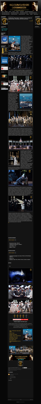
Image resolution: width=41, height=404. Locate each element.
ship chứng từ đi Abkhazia (13, 377)
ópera (13, 369)
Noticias (17, 11)
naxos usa (11, 369)
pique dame (15, 369)
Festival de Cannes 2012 (22, 14)
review (17, 369)
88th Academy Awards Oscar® (29, 11)
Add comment (10, 380)
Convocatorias (22, 11)
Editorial (31, 14)
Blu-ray (10, 11)
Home (2, 11)
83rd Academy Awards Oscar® (6, 14)
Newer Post (9, 399)
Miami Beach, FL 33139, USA (13, 370)
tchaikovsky (20, 369)
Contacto (27, 14)
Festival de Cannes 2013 (14, 14)
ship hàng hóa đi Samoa (12, 376)
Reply (10, 378)
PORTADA (6, 11)
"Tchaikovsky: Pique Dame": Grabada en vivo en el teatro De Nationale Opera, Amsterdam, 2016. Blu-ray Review (20, 18)
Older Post (31, 399)
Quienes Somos (36, 14)
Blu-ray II (14, 11)
